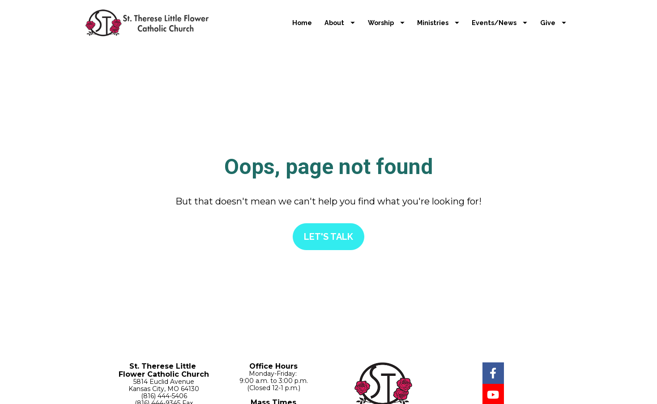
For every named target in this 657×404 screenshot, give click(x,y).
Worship (386, 22)
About (339, 22)
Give (553, 22)
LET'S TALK (328, 228)
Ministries (438, 22)
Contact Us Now (164, 393)
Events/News (499, 22)
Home (302, 22)
